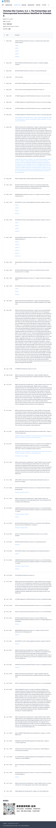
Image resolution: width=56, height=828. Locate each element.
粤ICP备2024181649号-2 (13, 823)
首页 (3, 5)
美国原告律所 (31, 5)
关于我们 (44, 5)
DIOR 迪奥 (9, 24)
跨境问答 (38, 5)
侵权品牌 (24, 5)
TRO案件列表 (17, 5)
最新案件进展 (8, 5)
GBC (9, 29)
